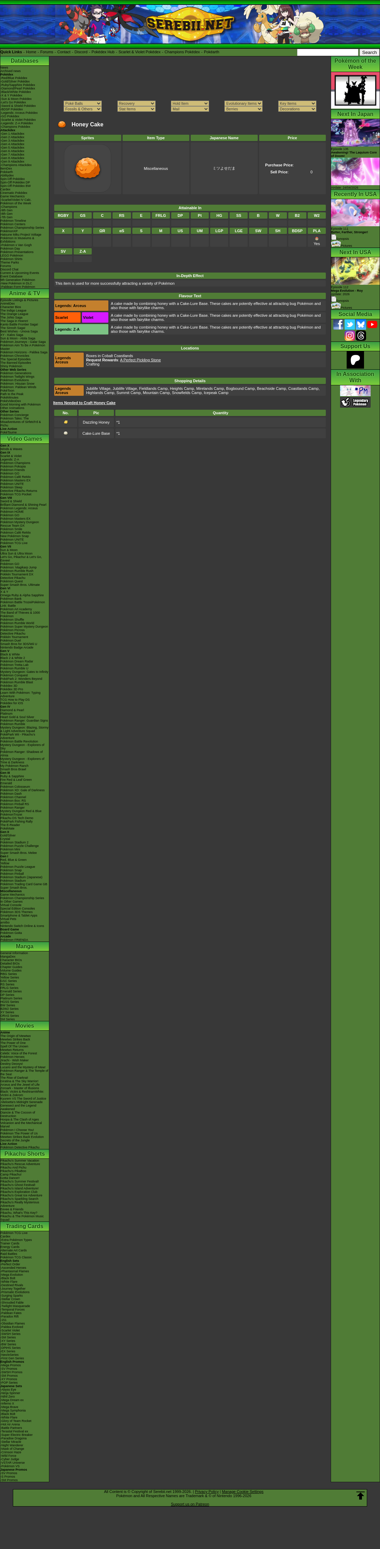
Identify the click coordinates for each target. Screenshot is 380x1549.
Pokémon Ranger (12, 807)
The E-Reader (10, 825)
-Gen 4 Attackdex (12, 144)
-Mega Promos (10, 1365)
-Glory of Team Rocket (15, 1421)
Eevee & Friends (12, 1209)
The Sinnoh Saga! (12, 328)
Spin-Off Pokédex (12, 179)
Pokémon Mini (10, 849)
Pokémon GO (9, 473)
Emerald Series (11, 991)
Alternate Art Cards (13, 1250)
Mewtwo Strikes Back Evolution (22, 1137)
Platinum (6, 713)
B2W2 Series (9, 1009)
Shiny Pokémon (11, 366)
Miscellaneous (156, 168)
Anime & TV (24, 293)
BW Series (7, 1005)
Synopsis (340, 300)
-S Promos (7, 1476)
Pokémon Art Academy (16, 609)
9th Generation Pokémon (17, 280)
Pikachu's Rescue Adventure (20, 1164)
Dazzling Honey (96, 422)
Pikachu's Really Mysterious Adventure (19, 1204)
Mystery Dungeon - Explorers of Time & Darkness (22, 760)
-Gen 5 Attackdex (12, 147)
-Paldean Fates (11, 1313)
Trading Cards (24, 1226)
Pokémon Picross (12, 630)
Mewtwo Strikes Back (15, 1039)
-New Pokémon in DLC (16, 283)
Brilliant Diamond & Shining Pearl (23, 504)
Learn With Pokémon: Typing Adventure (20, 694)
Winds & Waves (11, 449)
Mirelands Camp (210, 388)
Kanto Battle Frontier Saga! (19, 324)
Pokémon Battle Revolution (19, 741)
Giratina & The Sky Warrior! (19, 1081)
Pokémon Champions (15, 463)
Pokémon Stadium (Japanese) (21, 877)
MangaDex (8, 956)
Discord (81, 52)
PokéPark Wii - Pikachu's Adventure (17, 736)
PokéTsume (8, 432)
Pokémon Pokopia (13, 466)
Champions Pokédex (182, 52)
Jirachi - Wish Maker (14, 1060)
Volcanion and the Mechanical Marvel (21, 1124)
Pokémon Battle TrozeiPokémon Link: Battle (22, 603)
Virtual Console (11, 905)
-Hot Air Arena (10, 1424)
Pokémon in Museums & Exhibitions (17, 239)
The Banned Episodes (15, 362)
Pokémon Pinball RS (14, 804)
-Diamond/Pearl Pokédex (17, 88)
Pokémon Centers (12, 224)
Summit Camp (128, 393)
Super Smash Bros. (13, 887)
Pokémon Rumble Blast (16, 682)
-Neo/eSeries (9, 1355)
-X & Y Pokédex (11, 95)
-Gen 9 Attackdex (12, 161)
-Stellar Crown (10, 1299)
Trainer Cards (9, 1243)
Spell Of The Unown (14, 1046)
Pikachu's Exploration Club (19, 1192)
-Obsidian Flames (12, 1323)
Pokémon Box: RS (13, 800)
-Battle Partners (11, 1428)
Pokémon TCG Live (13, 543)
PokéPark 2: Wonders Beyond (21, 679)
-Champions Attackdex (16, 165)
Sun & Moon (9, 550)
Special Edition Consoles (17, 908)
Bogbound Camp (240, 388)
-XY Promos (8, 1379)
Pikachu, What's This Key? (19, 1212)
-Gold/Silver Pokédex (15, 81)
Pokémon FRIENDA (14, 940)
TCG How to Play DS (15, 699)
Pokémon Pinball (12, 873)
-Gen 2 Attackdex (12, 137)
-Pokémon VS (10, 1466)
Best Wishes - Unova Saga (19, 331)
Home (31, 52)
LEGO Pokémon (11, 255)
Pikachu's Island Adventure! (19, 1188)
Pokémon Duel (10, 640)
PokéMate (7, 828)
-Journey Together (12, 1288)
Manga (25, 946)
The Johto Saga (11, 317)
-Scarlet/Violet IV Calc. (16, 200)
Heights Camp (182, 388)
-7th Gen (6, 217)
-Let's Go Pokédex (13, 102)
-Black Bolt (7, 1278)
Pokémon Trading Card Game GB (23, 884)
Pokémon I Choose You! (17, 1130)
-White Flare (8, 1281)
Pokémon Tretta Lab (14, 665)
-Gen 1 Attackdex (12, 133)
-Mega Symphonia (13, 1410)
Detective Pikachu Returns (18, 491)
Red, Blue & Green (13, 860)
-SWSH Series (10, 1334)
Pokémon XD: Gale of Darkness (22, 790)
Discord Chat (9, 269)
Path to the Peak (12, 394)
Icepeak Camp (216, 393)
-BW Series (8, 1344)
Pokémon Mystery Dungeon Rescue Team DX (19, 523)
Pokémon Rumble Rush (16, 571)
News (4, 67)
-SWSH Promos (11, 1372)
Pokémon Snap (11, 870)
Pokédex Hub (103, 52)
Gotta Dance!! (10, 1178)
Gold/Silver (8, 835)
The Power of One (13, 1043)
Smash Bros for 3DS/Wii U (18, 644)
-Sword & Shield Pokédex (18, 106)
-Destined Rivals (11, 1285)
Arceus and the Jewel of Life (20, 1084)
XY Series (7, 1012)
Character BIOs (11, 960)
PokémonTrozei (11, 814)
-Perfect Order (10, 1264)
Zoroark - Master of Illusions (19, 1088)
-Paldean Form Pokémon (17, 287)
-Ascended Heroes (13, 1267)
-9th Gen (6, 210)
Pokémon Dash (11, 793)
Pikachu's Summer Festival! (19, 1181)
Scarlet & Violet (11, 456)
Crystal (5, 839)
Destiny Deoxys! (11, 1064)
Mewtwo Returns (12, 1050)
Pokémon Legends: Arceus (19, 508)
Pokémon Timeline (13, 220)
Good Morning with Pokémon (20, 404)
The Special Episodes (15, 359)
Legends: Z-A (9, 459)
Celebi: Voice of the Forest (18, 1053)
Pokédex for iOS (11, 703)
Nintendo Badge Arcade (16, 647)
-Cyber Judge (9, 1459)
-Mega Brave (9, 1407)
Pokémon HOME (12, 511)
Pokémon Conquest (14, 675)
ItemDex (6, 168)
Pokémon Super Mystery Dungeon (24, 626)
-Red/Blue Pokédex (13, 78)
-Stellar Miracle (10, 1442)
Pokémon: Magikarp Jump (18, 567)
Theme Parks (9, 262)
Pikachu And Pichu (13, 1167)
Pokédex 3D (8, 685)
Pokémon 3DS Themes (16, 912)
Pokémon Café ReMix (15, 477)
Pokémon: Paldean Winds (18, 387)
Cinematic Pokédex (13, 193)
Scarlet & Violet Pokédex (139, 52)
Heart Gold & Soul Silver (17, 717)
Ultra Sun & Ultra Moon (16, 553)
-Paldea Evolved (11, 1327)
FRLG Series (9, 988)
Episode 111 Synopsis (349, 234)
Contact (64, 52)
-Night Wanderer (11, 1445)
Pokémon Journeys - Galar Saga (23, 342)
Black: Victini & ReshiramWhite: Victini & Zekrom (22, 1093)
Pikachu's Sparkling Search (19, 1199)
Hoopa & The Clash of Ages (19, 1119)
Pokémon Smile (11, 529)
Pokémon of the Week (15, 203)
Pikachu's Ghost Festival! (17, 1185)
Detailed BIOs (10, 963)
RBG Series (8, 974)
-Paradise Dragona (13, 1438)
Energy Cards (9, 1247)
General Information (14, 953)
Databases (25, 61)
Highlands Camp (100, 393)
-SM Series (8, 1337)
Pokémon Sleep (11, 487)
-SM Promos (9, 1375)
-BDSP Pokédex (11, 109)
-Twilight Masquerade (15, 1306)
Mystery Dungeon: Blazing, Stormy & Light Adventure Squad (24, 729)
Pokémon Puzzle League (17, 866)
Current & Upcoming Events (19, 273)
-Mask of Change (12, 1448)
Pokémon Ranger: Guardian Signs (24, 720)
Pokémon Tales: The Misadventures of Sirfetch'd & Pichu (20, 422)
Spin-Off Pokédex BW (15, 186)
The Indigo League (13, 310)
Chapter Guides (11, 967)
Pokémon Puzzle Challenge (19, 846)
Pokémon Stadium (13, 880)
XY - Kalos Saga (11, 335)
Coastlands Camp (303, 388)
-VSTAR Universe (12, 1462)
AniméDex (7, 303)
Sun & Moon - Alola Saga (17, 338)
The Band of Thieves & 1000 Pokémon (20, 614)
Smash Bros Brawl (13, 769)
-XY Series (7, 1341)
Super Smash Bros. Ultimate (20, 585)
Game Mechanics (12, 196)
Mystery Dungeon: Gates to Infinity (24, 672)
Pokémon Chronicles (14, 355)
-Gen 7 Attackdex (12, 154)
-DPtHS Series (10, 1348)
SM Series (7, 1019)
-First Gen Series (12, 1358)
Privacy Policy (206, 1491)
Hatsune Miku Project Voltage (20, 234)
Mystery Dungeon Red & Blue (21, 811)
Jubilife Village (98, 388)
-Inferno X (7, 1403)
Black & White (10, 654)
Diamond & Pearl (12, 710)
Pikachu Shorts (25, 1154)
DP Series (7, 995)
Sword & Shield (11, 501)
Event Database (11, 276)
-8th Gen (6, 213)
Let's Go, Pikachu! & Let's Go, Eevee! (21, 558)
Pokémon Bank (11, 598)
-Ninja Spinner (10, 1393)
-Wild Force (8, 1455)
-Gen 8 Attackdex (12, 158)
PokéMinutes (9, 397)
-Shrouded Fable (12, 1302)
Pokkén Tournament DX (16, 574)
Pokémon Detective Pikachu (20, 1147)
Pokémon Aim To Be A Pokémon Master (22, 347)
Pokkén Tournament (14, 637)
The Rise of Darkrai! (14, 1077)
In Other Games (11, 901)
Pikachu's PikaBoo (13, 1171)
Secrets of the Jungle (15, 1140)
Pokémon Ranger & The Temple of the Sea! (24, 1072)
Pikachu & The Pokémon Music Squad (22, 1217)
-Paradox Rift (9, 1316)
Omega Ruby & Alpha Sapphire (22, 595)
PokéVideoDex (10, 401)
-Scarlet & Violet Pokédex (18, 119)
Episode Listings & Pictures (19, 300)
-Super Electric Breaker (16, 1435)
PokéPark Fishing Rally (16, 821)
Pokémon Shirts (11, 259)
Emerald (6, 783)
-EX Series (7, 1351)
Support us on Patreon (190, 1504)
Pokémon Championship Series (22, 227)
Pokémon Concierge (14, 415)
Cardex (5, 189)
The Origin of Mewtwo (15, 1036)
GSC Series (8, 981)
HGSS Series (9, 1002)
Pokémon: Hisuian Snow (17, 383)
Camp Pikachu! (11, 1174)
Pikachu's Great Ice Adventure (21, 1195)
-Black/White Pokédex (15, 92)
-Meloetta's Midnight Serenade (21, 1102)
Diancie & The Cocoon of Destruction (17, 1114)
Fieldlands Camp (153, 388)
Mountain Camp (156, 393)
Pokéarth (211, 52)
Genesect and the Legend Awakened (18, 1107)
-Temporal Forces (12, 1309)
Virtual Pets (8, 919)
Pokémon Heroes (12, 1057)
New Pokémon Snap (14, 536)
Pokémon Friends (12, 470)
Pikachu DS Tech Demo (16, 818)
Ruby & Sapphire (12, 776)
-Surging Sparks (11, 1295)
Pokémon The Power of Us (19, 1133)
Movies (24, 1026)
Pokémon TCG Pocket (15, 494)
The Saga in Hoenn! (14, 321)
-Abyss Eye (8, 1389)
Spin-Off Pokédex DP (15, 182)
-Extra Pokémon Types (16, 1240)
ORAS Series (9, 1015)
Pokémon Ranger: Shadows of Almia (21, 753)
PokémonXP (9, 231)
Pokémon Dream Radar (16, 661)
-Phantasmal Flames (14, 1271)
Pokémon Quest (11, 581)
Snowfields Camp (187, 393)
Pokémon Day (10, 248)
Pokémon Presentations (17, 252)
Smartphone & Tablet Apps (18, 915)
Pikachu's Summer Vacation (19, 1160)
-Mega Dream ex (12, 1400)
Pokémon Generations (16, 373)
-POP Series (9, 1382)
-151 (3, 1320)
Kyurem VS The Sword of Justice (23, 1098)
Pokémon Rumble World (17, 623)
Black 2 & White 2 (12, 658)
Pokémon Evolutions (14, 380)
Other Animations (12, 408)
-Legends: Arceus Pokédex (19, 113)
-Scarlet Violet (10, 1330)
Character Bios (10, 307)
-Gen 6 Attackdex (12, 151)
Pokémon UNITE (12, 484)
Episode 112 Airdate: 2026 (347, 290)
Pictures (341, 245)
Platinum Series (11, 998)
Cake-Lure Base (96, 433)
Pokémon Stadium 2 (14, 842)
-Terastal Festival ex (14, 1431)
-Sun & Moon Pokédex (16, 99)
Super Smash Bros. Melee (18, 853)
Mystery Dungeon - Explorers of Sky (22, 746)
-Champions (8, 207)
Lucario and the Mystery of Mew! (23, 1067)
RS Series (7, 984)
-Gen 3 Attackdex (12, 140)
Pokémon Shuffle (12, 619)
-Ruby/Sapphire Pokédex (17, 85)
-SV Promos (8, 1368)
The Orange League (14, 314)
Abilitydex (7, 175)
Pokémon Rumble (12, 724)
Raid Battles (8, 1254)
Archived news (10, 71)
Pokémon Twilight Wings (17, 376)
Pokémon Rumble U (14, 668)
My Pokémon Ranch (14, 766)
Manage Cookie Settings (243, 1491)
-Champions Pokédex (15, 126)
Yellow (4, 863)
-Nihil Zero (7, 1396)
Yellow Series (9, 977)
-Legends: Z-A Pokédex (16, 123)
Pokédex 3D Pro (11, 689)
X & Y (4, 591)
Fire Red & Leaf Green (16, 779)
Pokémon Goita (11, 933)
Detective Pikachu (12, 578)
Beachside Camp (271, 388)
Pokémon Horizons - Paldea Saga (24, 352)
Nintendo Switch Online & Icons (22, 926)
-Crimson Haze (10, 1452)
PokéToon (7, 390)
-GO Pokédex (9, 116)
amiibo (5, 922)
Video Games (24, 439)
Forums (46, 52)
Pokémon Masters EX (15, 480)
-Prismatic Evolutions (15, 1292)
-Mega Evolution (11, 1274)
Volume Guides (11, 970)
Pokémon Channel (13, 797)
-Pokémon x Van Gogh (16, 245)
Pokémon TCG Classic (16, 1257)
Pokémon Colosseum (15, 786)
